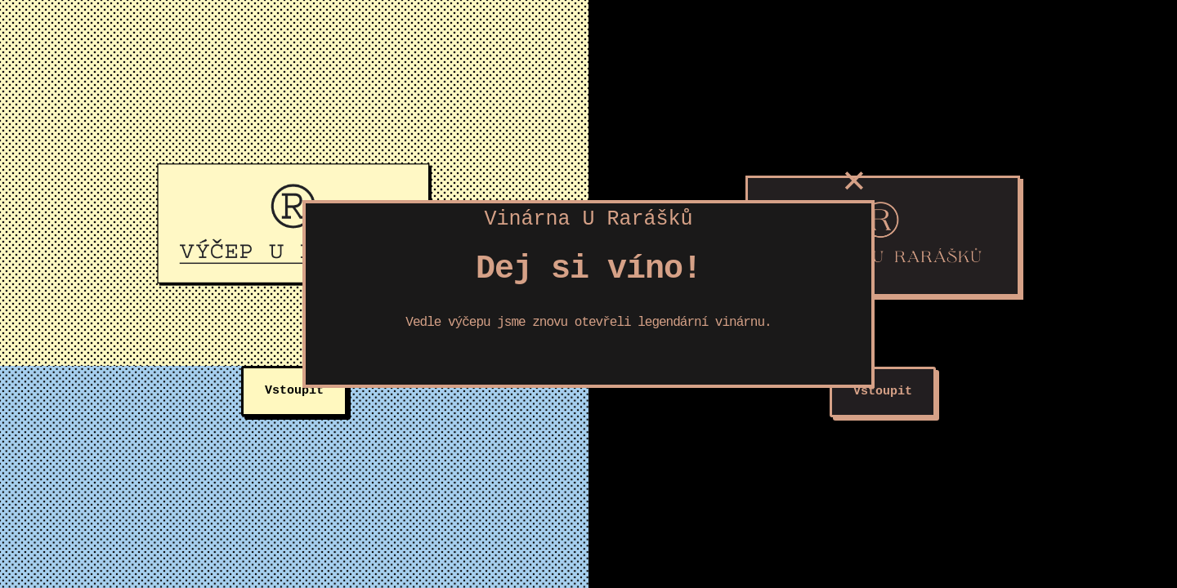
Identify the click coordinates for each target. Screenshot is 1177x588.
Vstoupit (294, 391)
